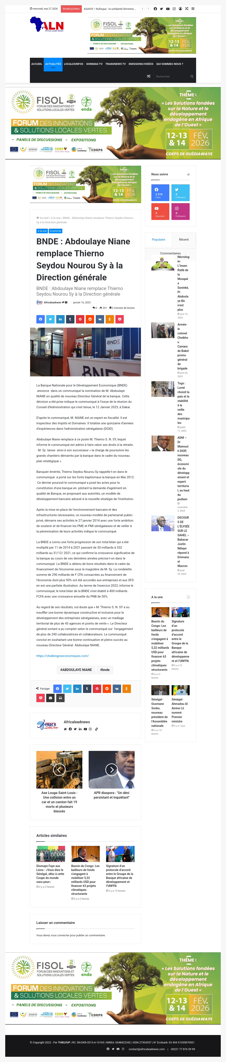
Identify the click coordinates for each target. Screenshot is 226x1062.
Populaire (158, 239)
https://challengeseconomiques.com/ (62, 656)
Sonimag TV (94, 63)
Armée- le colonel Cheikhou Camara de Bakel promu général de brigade (183, 346)
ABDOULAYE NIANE (77, 670)
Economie (55, 231)
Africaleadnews (52, 302)
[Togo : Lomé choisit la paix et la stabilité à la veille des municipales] (162, 389)
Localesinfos (73, 63)
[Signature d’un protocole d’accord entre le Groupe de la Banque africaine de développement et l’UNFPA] (120, 854)
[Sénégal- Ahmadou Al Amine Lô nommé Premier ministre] (181, 690)
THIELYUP (64, 1042)
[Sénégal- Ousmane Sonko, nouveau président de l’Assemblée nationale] (160, 690)
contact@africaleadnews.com (147, 1049)
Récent (184, 239)
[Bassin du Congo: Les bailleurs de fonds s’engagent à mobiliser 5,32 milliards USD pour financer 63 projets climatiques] (85, 854)
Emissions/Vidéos (141, 63)
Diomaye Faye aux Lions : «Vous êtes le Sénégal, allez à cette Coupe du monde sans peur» (50, 874)
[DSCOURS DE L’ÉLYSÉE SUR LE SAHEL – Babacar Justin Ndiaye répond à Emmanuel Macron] (162, 523)
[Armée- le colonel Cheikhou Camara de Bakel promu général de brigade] (162, 330)
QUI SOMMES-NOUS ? (169, 63)
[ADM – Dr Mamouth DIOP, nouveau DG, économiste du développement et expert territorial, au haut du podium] (162, 443)
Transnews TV (115, 63)
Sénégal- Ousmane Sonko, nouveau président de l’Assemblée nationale (159, 712)
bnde (106, 670)
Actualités (53, 63)
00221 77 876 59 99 (183, 1049)
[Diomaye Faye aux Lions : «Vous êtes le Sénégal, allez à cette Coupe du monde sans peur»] (50, 854)
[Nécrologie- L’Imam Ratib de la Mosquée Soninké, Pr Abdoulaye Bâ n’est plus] (162, 263)
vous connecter (60, 935)
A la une (55, 217)
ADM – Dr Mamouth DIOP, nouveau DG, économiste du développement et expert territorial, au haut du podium (183, 468)
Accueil (36, 63)
